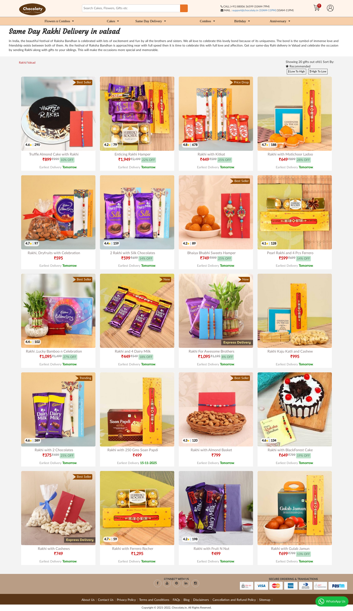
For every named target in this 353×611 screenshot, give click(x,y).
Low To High (296, 71)
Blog (186, 600)
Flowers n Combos (57, 21)
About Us (88, 600)
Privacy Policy (126, 600)
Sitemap (264, 600)
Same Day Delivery (148, 21)
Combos (205, 21)
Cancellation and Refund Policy (234, 600)
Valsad (31, 62)
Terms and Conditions (154, 600)
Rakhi (22, 62)
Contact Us (105, 600)
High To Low (318, 71)
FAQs (176, 600)
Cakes (111, 21)
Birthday (240, 21)
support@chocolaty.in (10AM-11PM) (254, 10)
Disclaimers (201, 600)
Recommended (298, 66)
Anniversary (278, 21)
